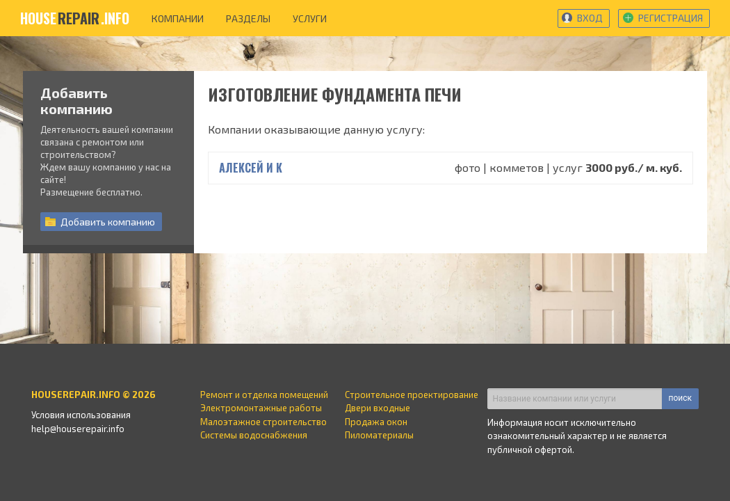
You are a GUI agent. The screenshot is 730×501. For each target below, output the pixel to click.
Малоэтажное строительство (263, 421)
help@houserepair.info (77, 428)
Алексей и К (250, 167)
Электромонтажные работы (261, 407)
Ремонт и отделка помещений (264, 394)
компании (178, 18)
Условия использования (81, 414)
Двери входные (377, 407)
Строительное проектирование (411, 394)
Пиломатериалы (379, 434)
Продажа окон (376, 421)
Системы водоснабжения (253, 434)
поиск (680, 398)
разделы (248, 18)
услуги (310, 18)
